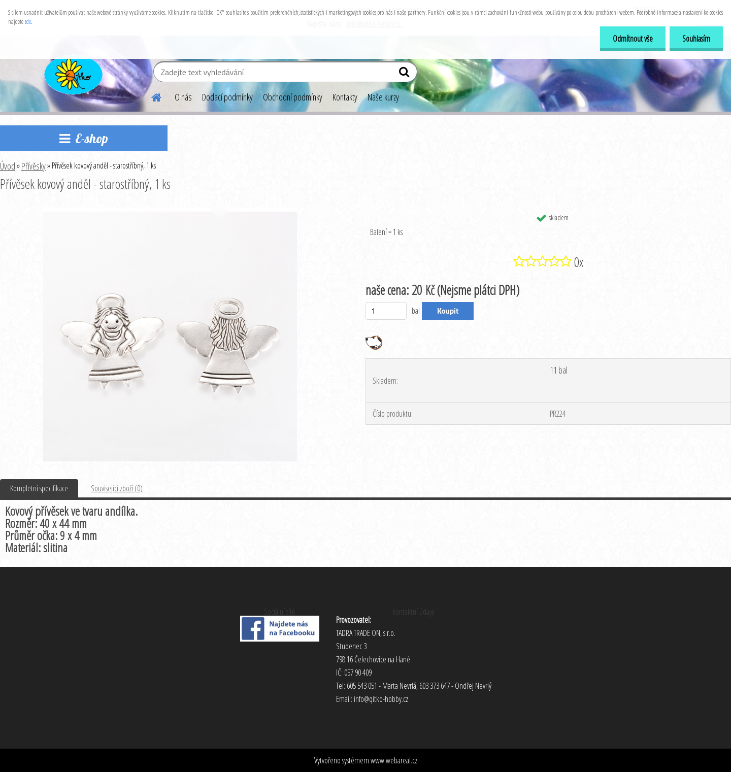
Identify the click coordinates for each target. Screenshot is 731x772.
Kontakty (345, 97)
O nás (183, 97)
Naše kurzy (383, 97)
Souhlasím (696, 38)
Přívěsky (33, 166)
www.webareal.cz (394, 760)
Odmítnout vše (633, 38)
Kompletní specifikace (39, 488)
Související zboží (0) (117, 488)
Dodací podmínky (227, 97)
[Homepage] (150, 96)
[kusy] (386, 311)
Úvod (7, 166)
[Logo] (72, 73)
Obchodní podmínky (292, 97)
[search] (405, 74)
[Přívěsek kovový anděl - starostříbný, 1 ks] (170, 211)
